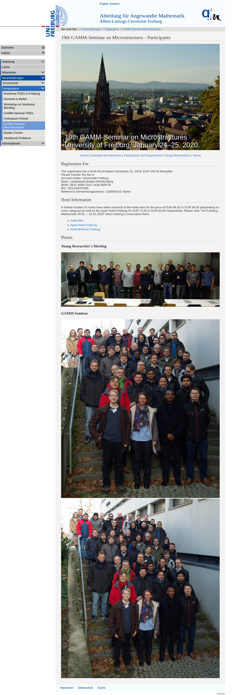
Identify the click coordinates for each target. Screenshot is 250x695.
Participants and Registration (143, 155)
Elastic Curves (13, 132)
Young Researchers (177, 155)
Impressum (66, 687)
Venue (196, 155)
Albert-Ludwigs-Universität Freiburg (131, 21)
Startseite (7, 47)
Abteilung (23, 61)
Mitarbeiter (23, 72)
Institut (5, 53)
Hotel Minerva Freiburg (85, 229)
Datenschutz (85, 687)
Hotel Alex (77, 220)
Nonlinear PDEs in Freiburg (22, 93)
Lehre (6, 67)
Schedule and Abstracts (105, 155)
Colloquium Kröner (16, 118)
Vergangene (24, 88)
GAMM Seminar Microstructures (14, 125)
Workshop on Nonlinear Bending (19, 106)
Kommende (24, 82)
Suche (101, 687)
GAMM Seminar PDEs (18, 113)
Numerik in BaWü (15, 99)
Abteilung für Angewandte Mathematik (142, 16)
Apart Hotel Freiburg (83, 225)
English (104, 3)
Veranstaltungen (23, 77)
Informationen (23, 143)
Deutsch (114, 3)
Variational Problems (17, 138)
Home (84, 155)
